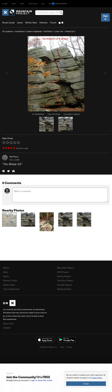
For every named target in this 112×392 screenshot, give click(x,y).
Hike (22, 4)
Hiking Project (64, 276)
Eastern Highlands (34, 31)
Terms (62, 347)
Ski (43, 4)
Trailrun (33, 4)
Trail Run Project (65, 280)
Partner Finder (10, 280)
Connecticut (19, 31)
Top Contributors (11, 289)
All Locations (7, 31)
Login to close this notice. (41, 380)
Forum (53, 22)
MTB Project (63, 272)
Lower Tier (58, 31)
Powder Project (64, 285)
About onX (8, 323)
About (6, 267)
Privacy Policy (97, 378)
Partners (43, 22)
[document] (86, 380)
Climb (5, 4)
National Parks (64, 289)
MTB (14, 4)
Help (5, 272)
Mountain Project (65, 267)
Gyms (20, 22)
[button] (3, 171)
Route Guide (8, 22)
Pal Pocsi (13, 156)
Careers (7, 327)
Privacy (69, 347)
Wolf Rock (48, 31)
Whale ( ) (70, 31)
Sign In (105, 17)
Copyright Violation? (72, 114)
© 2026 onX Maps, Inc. (48, 347)
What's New (31, 22)
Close (86, 383)
